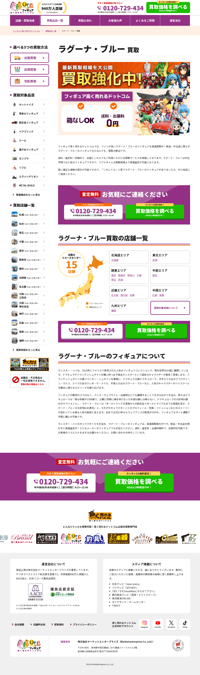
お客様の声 (115, 20)
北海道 (114, 260)
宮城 (154, 260)
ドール (19, 140)
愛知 (154, 275)
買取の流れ (85, 20)
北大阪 (114, 295)
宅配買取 (25, 81)
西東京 (121, 275)
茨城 (120, 279)
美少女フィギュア (25, 149)
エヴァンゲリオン (25, 176)
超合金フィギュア (25, 122)
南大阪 (124, 295)
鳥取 (161, 295)
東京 (113, 275)
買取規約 (59, 624)
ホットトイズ (22, 104)
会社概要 (19, 624)
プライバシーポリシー (85, 624)
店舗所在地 (39, 624)
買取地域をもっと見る (28, 350)
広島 (154, 295)
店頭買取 (25, 69)
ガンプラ (20, 158)
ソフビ (19, 167)
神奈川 (131, 275)
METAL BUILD (23, 185)
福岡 (113, 310)
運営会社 (175, 20)
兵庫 (132, 295)
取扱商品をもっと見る (28, 194)
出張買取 (25, 58)
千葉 (139, 275)
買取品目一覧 (55, 20)
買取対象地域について (166, 308)
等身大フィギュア (25, 113)
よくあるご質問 (145, 20)
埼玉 (113, 279)
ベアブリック (22, 131)
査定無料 (90, 194)
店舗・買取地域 (24, 20)
